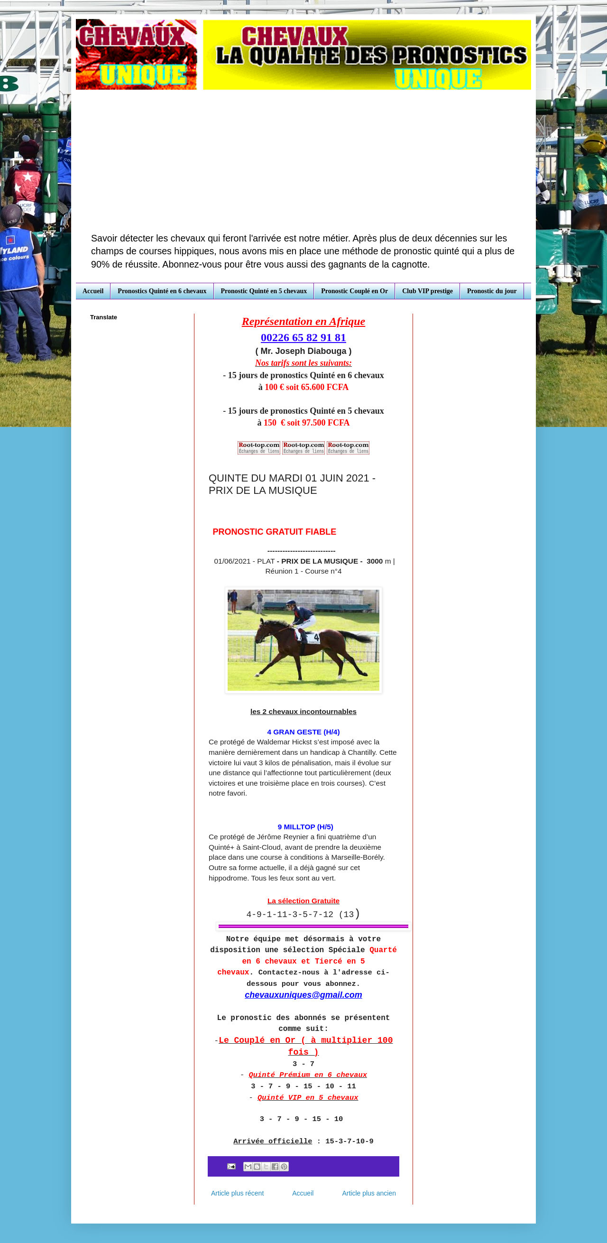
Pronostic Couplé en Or (354, 291)
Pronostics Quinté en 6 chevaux (162, 291)
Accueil (93, 291)
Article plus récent (237, 1193)
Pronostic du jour (492, 291)
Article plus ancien (369, 1193)
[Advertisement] (303, 160)
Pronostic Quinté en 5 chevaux (264, 291)
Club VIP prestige (427, 291)
